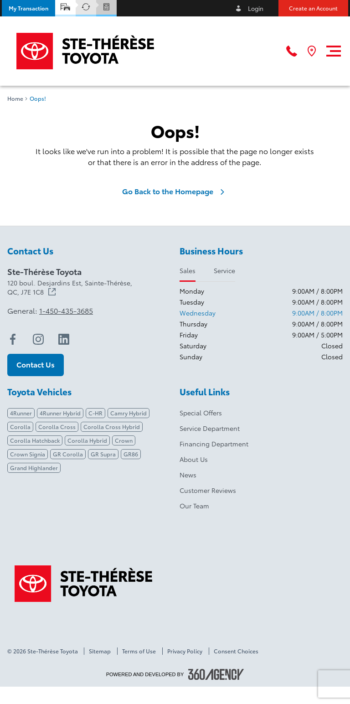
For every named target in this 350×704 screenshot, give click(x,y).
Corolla (20, 426)
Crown (124, 440)
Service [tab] (224, 270)
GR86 (131, 454)
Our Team (194, 505)
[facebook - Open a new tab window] (12, 339)
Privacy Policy (184, 651)
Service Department (210, 428)
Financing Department (214, 443)
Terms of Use (139, 651)
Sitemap (100, 651)
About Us (194, 459)
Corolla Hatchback (35, 440)
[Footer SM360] (216, 674)
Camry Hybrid (128, 413)
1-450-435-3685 (66, 310)
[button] (28, 8)
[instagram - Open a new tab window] (38, 339)
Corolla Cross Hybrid (111, 426)
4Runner (21, 413)
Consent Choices (236, 651)
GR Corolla (68, 454)
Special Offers (201, 412)
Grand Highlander (34, 467)
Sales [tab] (188, 270)
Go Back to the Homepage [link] (175, 191)
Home (15, 98)
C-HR (95, 413)
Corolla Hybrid (87, 440)
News (188, 474)
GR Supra (103, 454)
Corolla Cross (57, 426)
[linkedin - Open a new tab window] (63, 339)
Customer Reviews (208, 490)
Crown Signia (27, 454)
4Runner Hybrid (60, 413)
